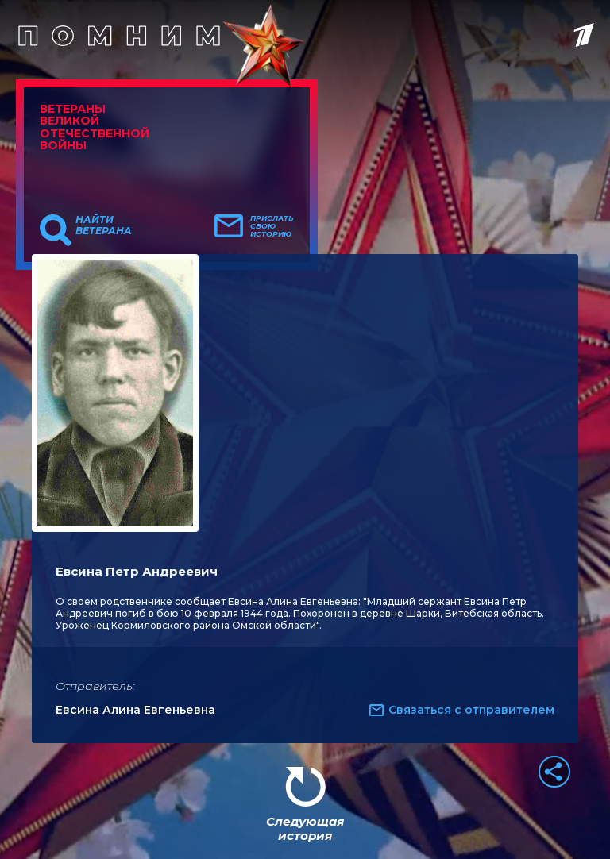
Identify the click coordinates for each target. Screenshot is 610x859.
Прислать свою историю (272, 226)
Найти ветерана (103, 225)
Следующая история (305, 828)
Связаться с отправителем (471, 710)
